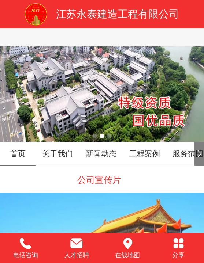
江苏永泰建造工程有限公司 (117, 14)
